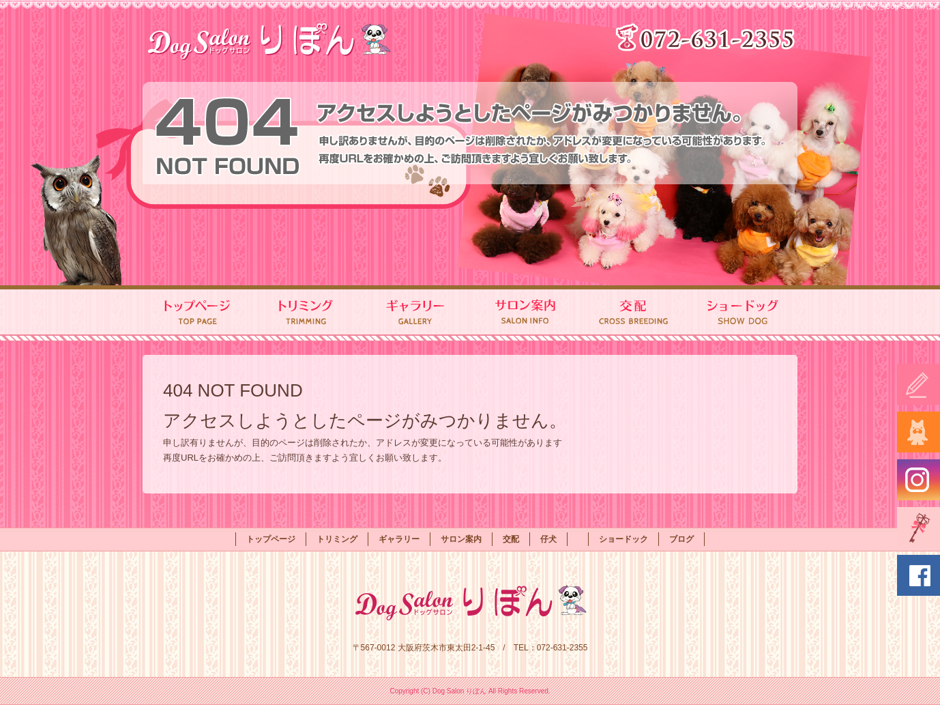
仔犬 (548, 539)
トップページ (197, 313)
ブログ (681, 539)
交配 (633, 313)
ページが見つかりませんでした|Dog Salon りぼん (864, 6)
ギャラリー (415, 313)
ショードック (742, 313)
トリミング (306, 313)
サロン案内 (524, 313)
